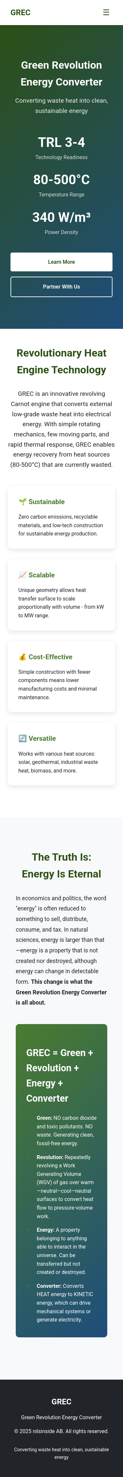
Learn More (61, 262)
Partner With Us (61, 287)
